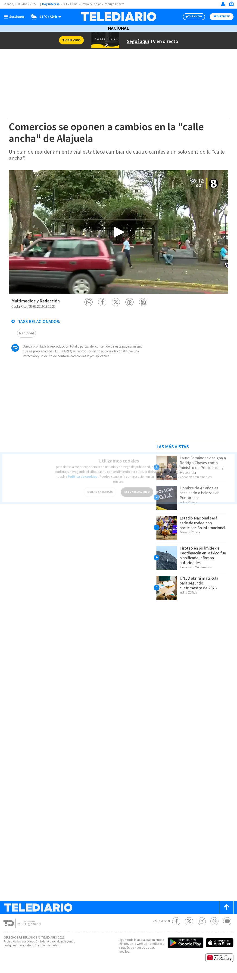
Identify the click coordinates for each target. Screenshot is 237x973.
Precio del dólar (91, 4)
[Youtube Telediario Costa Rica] (227, 921)
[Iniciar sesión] (223, 4)
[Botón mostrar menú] (15, 16)
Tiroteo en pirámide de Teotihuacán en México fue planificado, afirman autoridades (203, 555)
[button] (88, 302)
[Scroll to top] (227, 907)
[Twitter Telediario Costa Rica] (189, 921)
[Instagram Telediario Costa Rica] (202, 921)
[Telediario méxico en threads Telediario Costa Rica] (214, 921)
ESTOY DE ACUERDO (137, 488)
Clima (74, 4)
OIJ (65, 4)
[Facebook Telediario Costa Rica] (176, 921)
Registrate (221, 17)
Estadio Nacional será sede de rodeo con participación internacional (202, 523)
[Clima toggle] (44, 16)
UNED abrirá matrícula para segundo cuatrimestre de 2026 (199, 583)
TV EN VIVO (195, 17)
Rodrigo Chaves (114, 4)
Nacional (118, 28)
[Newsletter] (231, 5)
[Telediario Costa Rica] (118, 17)
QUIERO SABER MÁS (100, 488)
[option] (118, 232)
